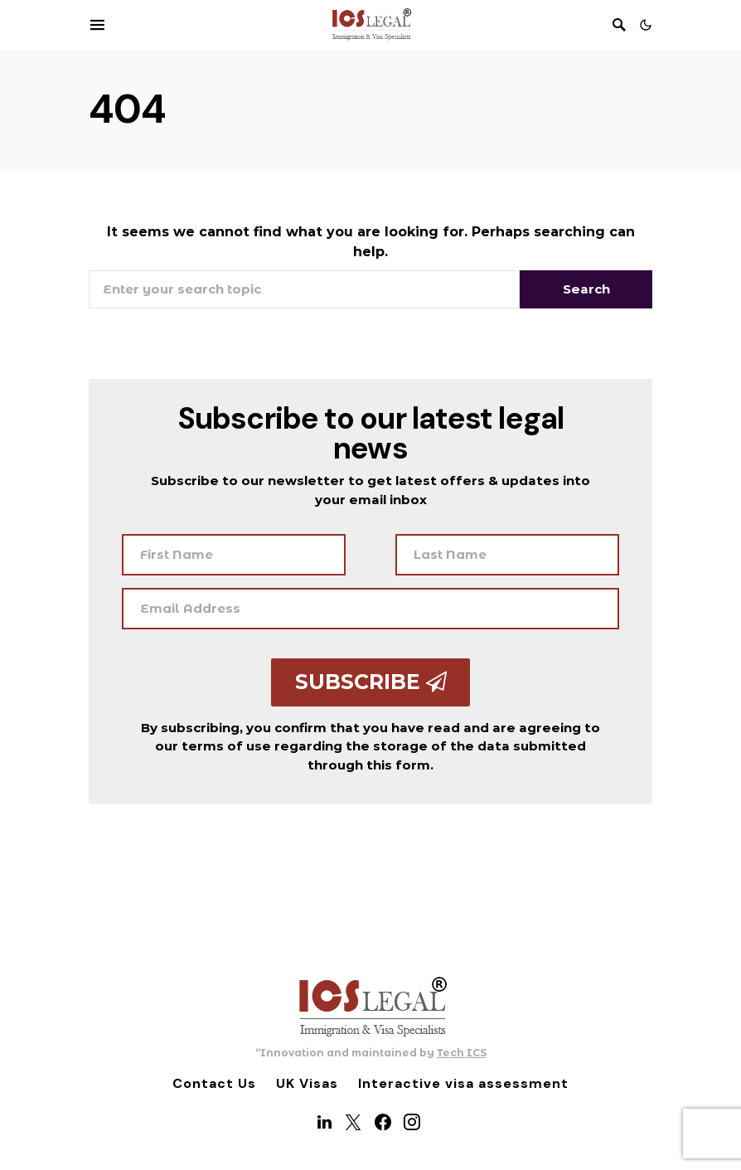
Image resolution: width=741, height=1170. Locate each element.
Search (586, 289)
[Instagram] (412, 1122)
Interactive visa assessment (463, 1083)
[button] (645, 25)
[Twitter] (353, 1122)
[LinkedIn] (324, 1122)
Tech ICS (462, 1052)
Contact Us (214, 1083)
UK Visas (307, 1083)
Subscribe (371, 681)
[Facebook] (383, 1122)
